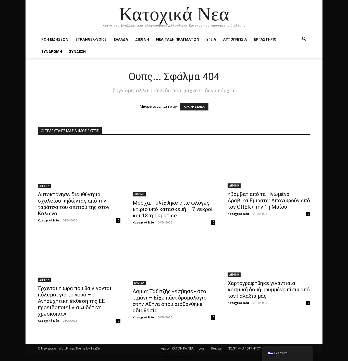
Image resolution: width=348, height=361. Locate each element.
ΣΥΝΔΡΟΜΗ (51, 51)
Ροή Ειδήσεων (54, 39)
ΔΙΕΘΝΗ (142, 39)
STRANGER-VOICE (91, 39)
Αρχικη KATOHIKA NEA (177, 348)
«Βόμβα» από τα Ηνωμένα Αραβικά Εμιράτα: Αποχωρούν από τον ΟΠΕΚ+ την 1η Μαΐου (269, 200)
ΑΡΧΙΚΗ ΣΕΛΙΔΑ (194, 106)
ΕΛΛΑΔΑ (121, 39)
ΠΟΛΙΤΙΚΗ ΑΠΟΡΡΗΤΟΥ (244, 348)
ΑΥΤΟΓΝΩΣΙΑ (235, 39)
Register (217, 348)
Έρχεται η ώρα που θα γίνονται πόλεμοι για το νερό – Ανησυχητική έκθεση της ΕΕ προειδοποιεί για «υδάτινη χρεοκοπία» (74, 301)
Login (202, 348)
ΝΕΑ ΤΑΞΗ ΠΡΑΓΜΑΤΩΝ (177, 39)
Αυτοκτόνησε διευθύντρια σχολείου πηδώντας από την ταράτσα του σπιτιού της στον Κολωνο (73, 204)
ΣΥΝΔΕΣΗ (77, 51)
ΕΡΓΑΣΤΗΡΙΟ (265, 39)
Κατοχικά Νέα (48, 220)
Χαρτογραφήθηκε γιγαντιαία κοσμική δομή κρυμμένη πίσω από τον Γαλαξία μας (269, 289)
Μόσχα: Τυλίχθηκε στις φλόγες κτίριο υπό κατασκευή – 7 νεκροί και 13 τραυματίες (173, 209)
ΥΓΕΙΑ (211, 39)
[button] (304, 39)
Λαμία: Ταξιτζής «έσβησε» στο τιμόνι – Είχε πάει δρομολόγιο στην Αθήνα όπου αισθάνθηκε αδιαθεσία (170, 301)
